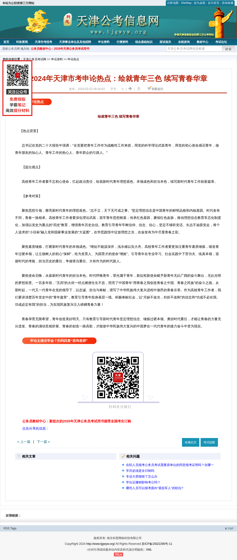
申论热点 (73, 59)
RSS (7, 528)
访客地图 (173, 3)
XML (149, 549)
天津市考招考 (43, 42)
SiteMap (186, 3)
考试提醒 (209, 442)
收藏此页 (190, 442)
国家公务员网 (11, 48)
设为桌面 (199, 3)
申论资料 (104, 42)
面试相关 (165, 42)
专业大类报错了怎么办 (141, 476)
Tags (13, 528)
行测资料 (122, 42)
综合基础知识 (144, 42)
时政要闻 (22, 42)
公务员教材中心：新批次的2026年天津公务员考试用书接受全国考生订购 (76, 421)
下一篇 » (43, 442)
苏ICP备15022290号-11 (157, 544)
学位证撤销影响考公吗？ (143, 482)
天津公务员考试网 (34, 59)
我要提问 (157, 89)
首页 (6, 42)
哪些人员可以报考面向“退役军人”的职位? (154, 488)
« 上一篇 (23, 442)
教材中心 (202, 42)
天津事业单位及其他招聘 (75, 42)
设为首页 (213, 3)
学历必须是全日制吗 (140, 470)
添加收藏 (227, 3)
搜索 (228, 49)
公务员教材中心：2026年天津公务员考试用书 (60, 48)
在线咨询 (184, 42)
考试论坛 (221, 42)
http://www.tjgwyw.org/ (100, 544)
